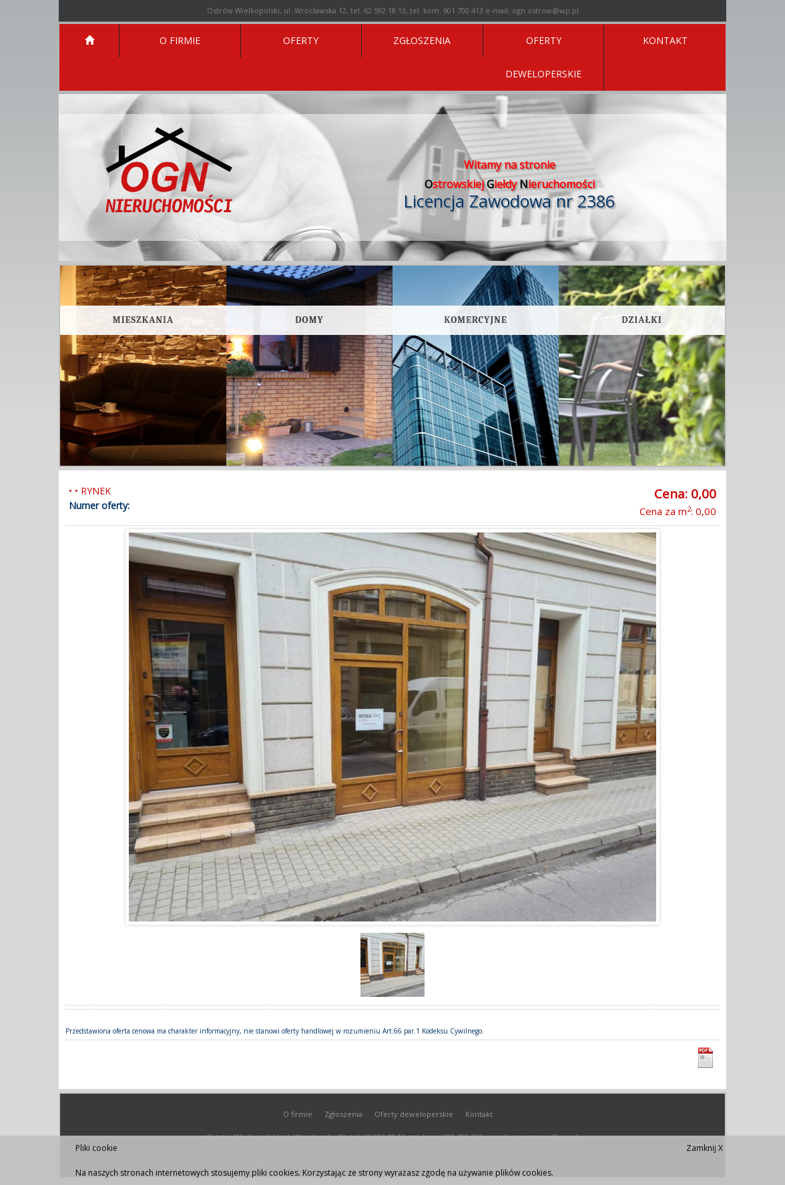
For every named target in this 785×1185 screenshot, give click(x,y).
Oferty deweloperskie (413, 1114)
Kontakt (479, 1114)
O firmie (297, 1114)
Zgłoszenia (343, 1114)
